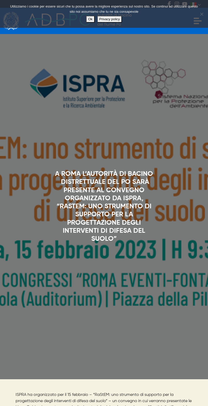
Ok (90, 19)
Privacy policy (109, 19)
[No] (201, 14)
